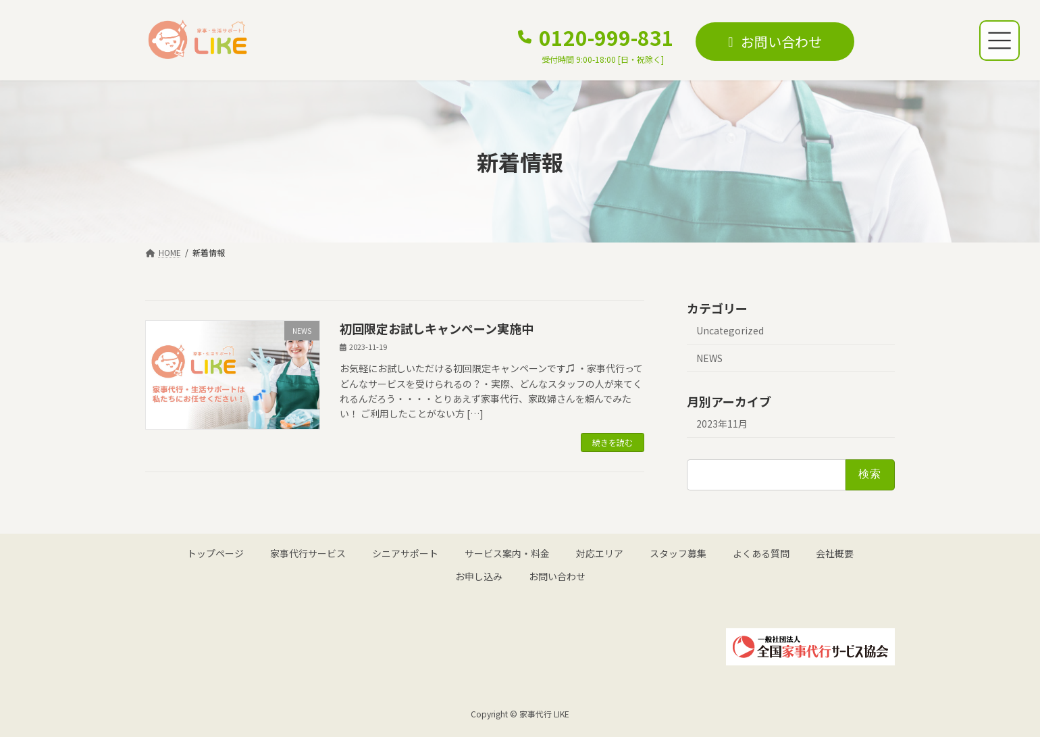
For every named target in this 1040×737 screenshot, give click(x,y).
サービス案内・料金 (507, 553)
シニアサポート (405, 553)
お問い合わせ (557, 576)
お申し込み (478, 576)
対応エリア (599, 553)
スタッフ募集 (678, 553)
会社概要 (835, 553)
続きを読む (612, 442)
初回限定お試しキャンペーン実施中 (437, 328)
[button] (596, 44)
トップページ (215, 553)
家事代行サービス (308, 553)
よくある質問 (761, 553)
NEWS (709, 358)
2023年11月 (722, 423)
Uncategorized (730, 330)
